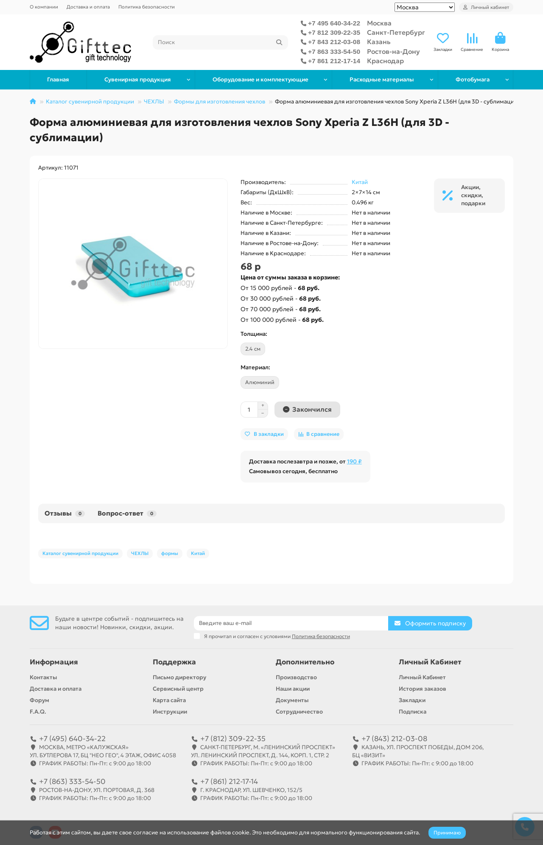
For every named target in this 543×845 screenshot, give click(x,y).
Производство (296, 677)
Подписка (412, 711)
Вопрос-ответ (127, 513)
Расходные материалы (382, 79)
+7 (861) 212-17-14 (229, 781)
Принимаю (447, 832)
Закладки (412, 700)
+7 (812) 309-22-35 (233, 738)
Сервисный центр (178, 688)
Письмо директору (179, 677)
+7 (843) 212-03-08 (394, 738)
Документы (292, 700)
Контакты (43, 677)
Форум (39, 700)
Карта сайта (169, 700)
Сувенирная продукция (137, 79)
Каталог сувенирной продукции (90, 101)
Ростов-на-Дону (393, 51)
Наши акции (293, 688)
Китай (360, 182)
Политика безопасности (146, 7)
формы (169, 553)
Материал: (255, 367)
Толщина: (254, 333)
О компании (44, 7)
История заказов (422, 688)
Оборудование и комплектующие (260, 79)
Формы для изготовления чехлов (219, 101)
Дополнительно (305, 662)
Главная (58, 79)
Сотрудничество (299, 711)
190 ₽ (354, 461)
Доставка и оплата (88, 7)
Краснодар (385, 61)
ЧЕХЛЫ (154, 101)
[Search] (220, 42)
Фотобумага (473, 79)
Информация (54, 662)
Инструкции (170, 711)
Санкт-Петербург (396, 32)
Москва (379, 23)
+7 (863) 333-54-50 (72, 781)
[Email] (291, 623)
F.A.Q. (38, 711)
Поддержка (174, 662)
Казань (379, 42)
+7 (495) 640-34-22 (72, 738)
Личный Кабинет (430, 662)
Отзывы (65, 513)
